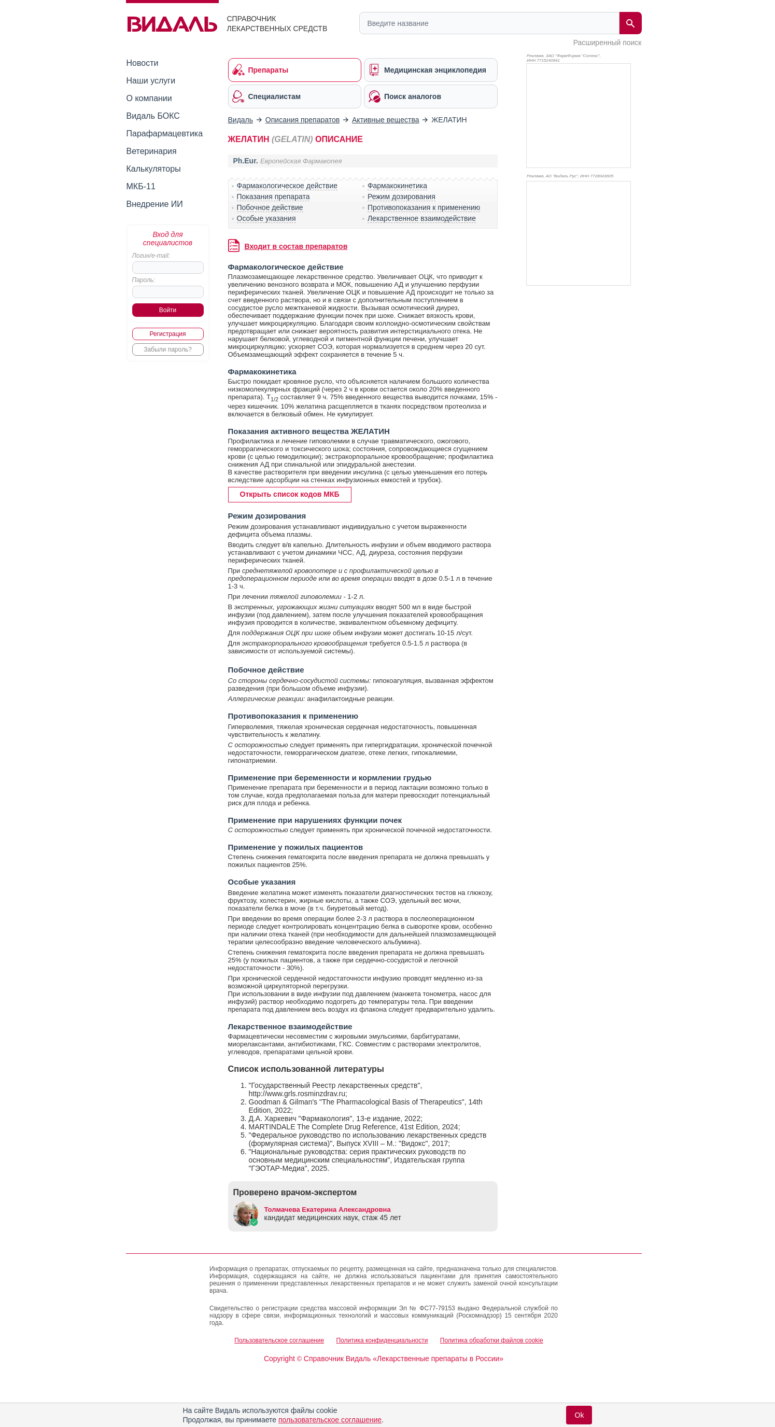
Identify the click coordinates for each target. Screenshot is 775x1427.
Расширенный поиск (607, 42)
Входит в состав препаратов (296, 246)
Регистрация (167, 334)
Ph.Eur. (245, 161)
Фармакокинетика (397, 185)
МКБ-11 (141, 186)
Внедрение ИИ (154, 204)
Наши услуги (151, 80)
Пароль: (144, 280)
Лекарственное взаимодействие (422, 218)
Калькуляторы (153, 168)
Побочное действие (270, 207)
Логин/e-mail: (151, 255)
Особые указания (266, 218)
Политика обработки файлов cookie (491, 1340)
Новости (142, 63)
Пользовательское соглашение (279, 1340)
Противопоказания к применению (424, 207)
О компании (149, 98)
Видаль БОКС (153, 115)
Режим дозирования (401, 196)
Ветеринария (151, 151)
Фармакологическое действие (287, 185)
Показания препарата (273, 196)
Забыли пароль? (168, 349)
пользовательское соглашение (330, 1420)
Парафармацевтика (164, 133)
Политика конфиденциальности (382, 1340)
